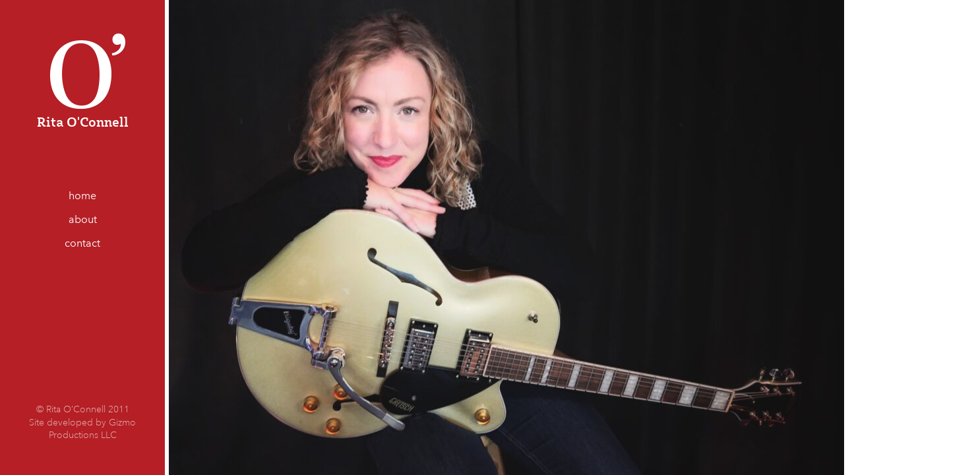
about (83, 219)
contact (82, 243)
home (82, 195)
